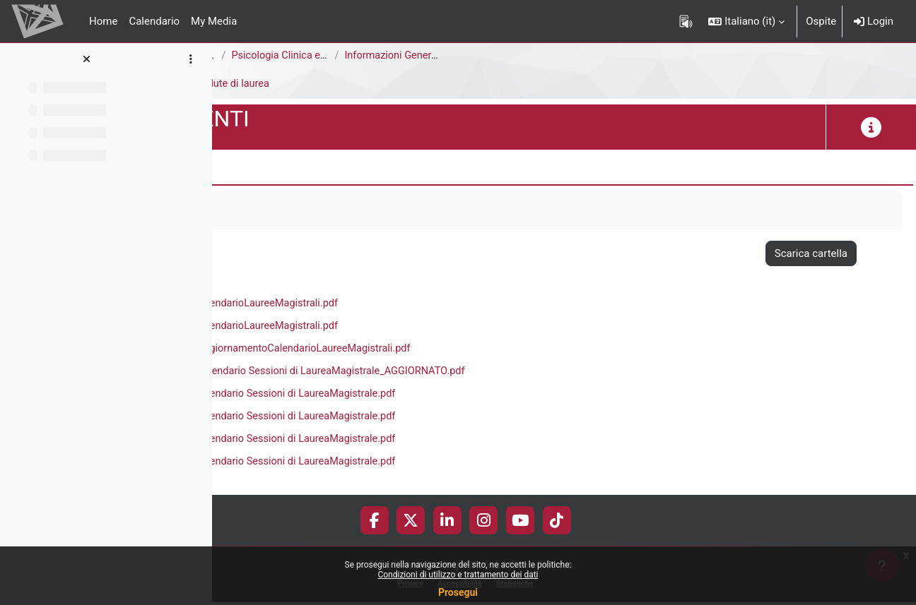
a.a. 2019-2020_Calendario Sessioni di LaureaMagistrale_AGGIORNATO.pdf (498, 373)
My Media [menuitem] (214, 21)
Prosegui (458, 592)
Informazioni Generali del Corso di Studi (637, 55)
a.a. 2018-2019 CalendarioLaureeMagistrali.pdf (432, 327)
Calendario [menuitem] (154, 21)
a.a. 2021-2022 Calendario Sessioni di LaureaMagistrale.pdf (462, 419)
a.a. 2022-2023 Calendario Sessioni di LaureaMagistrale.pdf (462, 442)
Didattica (362, 84)
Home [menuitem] (103, 21)
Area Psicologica (263, 55)
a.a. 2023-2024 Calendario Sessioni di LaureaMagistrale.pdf (462, 465)
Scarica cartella (811, 254)
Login (873, 21)
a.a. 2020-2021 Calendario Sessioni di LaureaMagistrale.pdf (462, 396)
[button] (746, 21)
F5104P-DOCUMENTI (274, 84)
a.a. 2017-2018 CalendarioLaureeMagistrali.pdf (432, 305)
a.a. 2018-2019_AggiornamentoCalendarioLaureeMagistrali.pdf (470, 351)
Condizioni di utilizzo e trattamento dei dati (457, 575)
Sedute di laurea (436, 84)
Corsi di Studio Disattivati (377, 55)
